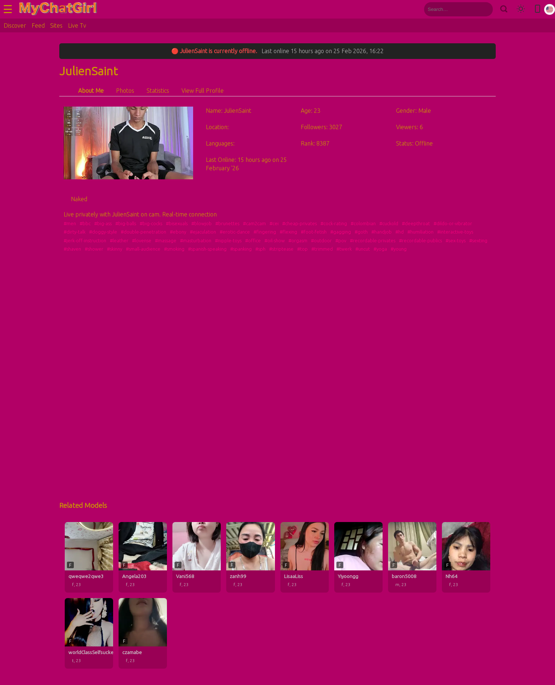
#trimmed (322, 248)
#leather (119, 240)
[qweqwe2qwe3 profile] (89, 557)
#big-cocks (151, 223)
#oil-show (274, 240)
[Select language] (549, 9)
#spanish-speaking (207, 248)
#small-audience (143, 248)
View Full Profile (202, 90)
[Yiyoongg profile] (358, 557)
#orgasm (297, 240)
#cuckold (388, 223)
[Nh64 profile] (466, 557)
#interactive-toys (455, 231)
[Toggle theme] (520, 9)
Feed (38, 25)
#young (399, 248)
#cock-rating (333, 223)
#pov (340, 240)
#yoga (380, 248)
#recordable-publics (420, 240)
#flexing (288, 231)
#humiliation (420, 231)
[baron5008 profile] (412, 557)
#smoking (174, 248)
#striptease (281, 248)
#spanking (241, 248)
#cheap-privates (299, 223)
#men (70, 223)
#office (253, 240)
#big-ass (103, 223)
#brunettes (227, 223)
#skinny (114, 248)
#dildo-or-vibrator (453, 223)
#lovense (141, 240)
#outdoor (321, 240)
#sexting (478, 240)
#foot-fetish (314, 231)
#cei (274, 223)
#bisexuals (177, 223)
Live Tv (77, 25)
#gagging (340, 231)
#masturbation (195, 240)
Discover (15, 25)
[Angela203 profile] (143, 557)
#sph (260, 248)
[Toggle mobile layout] (537, 9)
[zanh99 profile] (250, 557)
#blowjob (201, 223)
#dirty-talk (74, 231)
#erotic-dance (235, 231)
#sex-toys (456, 240)
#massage (165, 240)
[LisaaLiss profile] (304, 557)
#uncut (362, 248)
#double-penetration (143, 231)
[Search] (503, 9)
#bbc (85, 223)
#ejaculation (203, 231)
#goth (361, 231)
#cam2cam (254, 223)
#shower (94, 248)
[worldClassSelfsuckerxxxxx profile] (89, 633)
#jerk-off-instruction (85, 240)
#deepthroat (416, 223)
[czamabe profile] (143, 633)
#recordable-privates (372, 240)
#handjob (381, 231)
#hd (399, 231)
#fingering (264, 231)
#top (302, 248)
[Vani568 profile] (196, 557)
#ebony (178, 231)
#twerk (344, 248)
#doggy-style (103, 231)
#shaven (72, 248)
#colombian (363, 223)
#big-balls (125, 223)
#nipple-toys (228, 240)
